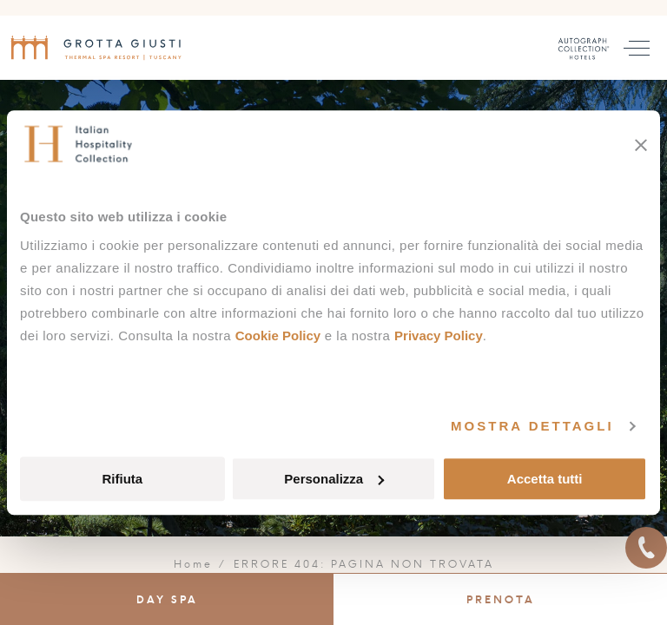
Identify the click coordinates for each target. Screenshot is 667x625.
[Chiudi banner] (641, 145)
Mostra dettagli (532, 425)
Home (194, 564)
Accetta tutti (545, 478)
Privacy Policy (438, 335)
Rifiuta (122, 478)
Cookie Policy (277, 335)
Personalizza (334, 478)
